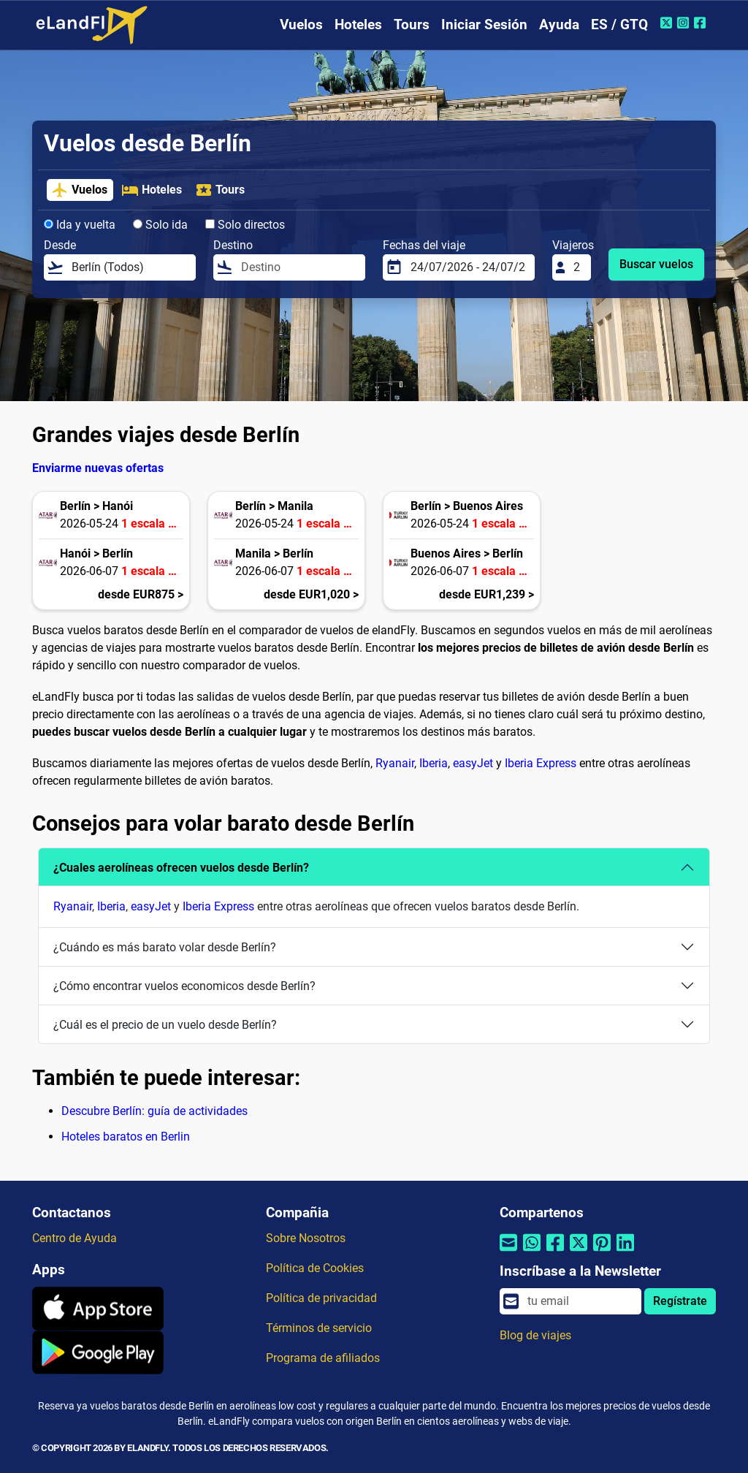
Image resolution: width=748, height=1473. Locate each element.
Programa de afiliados (323, 1358)
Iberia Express (540, 763)
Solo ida (160, 225)
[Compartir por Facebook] (555, 1252)
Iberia (433, 763)
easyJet (473, 763)
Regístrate (680, 1301)
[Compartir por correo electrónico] (508, 1252)
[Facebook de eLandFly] (701, 22)
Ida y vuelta (79, 225)
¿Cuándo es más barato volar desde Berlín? (164, 947)
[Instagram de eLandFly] (684, 22)
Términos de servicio (319, 1328)
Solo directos (245, 225)
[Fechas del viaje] (468, 267)
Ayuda (559, 24)
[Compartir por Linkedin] (625, 1252)
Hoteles (358, 24)
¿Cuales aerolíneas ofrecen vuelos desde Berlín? (181, 868)
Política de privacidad (321, 1298)
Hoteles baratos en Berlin (125, 1136)
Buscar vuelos (656, 264)
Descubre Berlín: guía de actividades (154, 1111)
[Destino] (298, 267)
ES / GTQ (619, 24)
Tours (412, 24)
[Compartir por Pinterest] (602, 1252)
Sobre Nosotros (306, 1238)
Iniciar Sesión (484, 24)
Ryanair (394, 763)
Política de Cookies (315, 1268)
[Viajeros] (578, 267)
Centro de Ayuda (74, 1238)
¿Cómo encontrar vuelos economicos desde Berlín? (184, 986)
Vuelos (301, 24)
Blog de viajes (535, 1335)
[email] (580, 1301)
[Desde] (129, 267)
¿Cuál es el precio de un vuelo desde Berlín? (165, 1025)
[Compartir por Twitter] (578, 1252)
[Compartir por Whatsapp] (532, 1252)
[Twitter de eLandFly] (668, 22)
